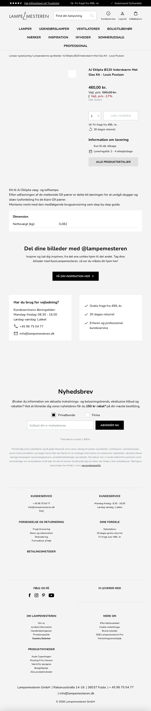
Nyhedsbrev (109, 519)
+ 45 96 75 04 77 (41, 493)
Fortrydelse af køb (41, 530)
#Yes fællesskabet (109, 622)
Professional (75, 46)
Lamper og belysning (20, 55)
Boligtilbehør (41, 667)
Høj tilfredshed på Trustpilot (41, 3)
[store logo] (29, 15)
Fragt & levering (41, 519)
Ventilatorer (88, 29)
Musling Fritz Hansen (41, 660)
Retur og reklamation (41, 522)
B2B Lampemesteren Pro (109, 634)
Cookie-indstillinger (109, 626)
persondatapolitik (91, 455)
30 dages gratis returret (109, 522)
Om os (41, 622)
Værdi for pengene (41, 663)
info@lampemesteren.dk (37, 338)
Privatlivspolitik (41, 634)
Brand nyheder (110, 630)
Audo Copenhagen (41, 656)
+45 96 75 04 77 (31, 331)
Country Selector (41, 638)
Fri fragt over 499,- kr (110, 526)
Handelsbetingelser (41, 630)
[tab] (34, 186)
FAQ (41, 500)
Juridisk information (41, 626)
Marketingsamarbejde (110, 638)
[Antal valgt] (95, 115)
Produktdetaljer (87, 186)
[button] (72, 74)
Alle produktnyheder (41, 671)
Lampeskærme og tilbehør (47, 55)
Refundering (41, 526)
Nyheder (83, 37)
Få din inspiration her (73, 280)
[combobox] (75, 15)
